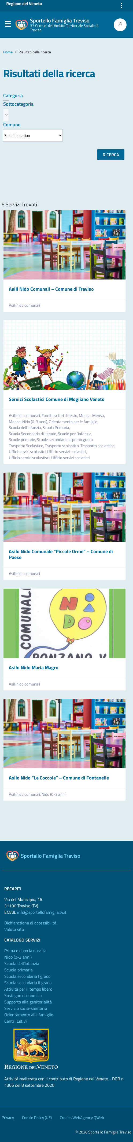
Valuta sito (14, 929)
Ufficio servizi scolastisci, (30, 458)
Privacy (8, 1118)
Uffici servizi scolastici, (28, 452)
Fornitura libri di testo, (60, 416)
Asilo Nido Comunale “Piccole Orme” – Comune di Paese (61, 554)
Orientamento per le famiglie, (74, 422)
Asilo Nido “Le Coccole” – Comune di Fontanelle (59, 777)
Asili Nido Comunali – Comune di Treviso (51, 289)
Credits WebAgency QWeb (82, 1118)
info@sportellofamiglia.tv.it (41, 912)
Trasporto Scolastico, (27, 446)
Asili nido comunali (24, 305)
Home (8, 52)
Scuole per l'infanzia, (75, 434)
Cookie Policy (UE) (37, 1118)
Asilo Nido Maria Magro (33, 667)
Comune (11, 124)
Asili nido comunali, (25, 416)
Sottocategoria (18, 104)
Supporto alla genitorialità (28, 1002)
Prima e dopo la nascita (25, 950)
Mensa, (85, 416)
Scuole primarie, (23, 440)
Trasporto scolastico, (62, 446)
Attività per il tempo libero (28, 989)
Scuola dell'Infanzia (21, 963)
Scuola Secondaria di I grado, (33, 434)
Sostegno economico (23, 995)
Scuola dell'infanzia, (26, 428)
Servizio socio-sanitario (25, 1008)
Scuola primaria (18, 970)
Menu (7, 25)
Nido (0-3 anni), (35, 422)
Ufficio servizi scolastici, (67, 452)
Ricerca (111, 154)
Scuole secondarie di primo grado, (65, 440)
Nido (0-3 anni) (54, 794)
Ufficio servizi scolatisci (70, 458)
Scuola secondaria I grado (27, 976)
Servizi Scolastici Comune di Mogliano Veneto (57, 399)
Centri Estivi (15, 1021)
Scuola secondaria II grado (27, 982)
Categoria (13, 95)
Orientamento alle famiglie (28, 1014)
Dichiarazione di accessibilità (30, 923)
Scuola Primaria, (57, 428)
